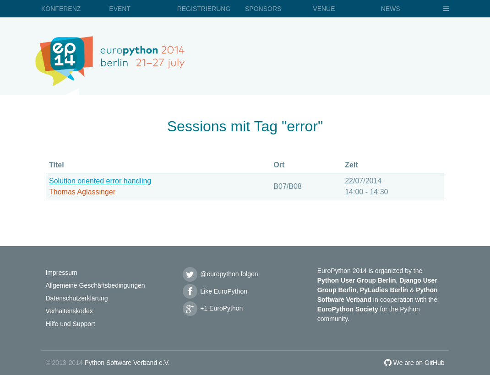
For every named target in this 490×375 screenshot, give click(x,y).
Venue (324, 8)
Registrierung (204, 8)
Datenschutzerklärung (76, 298)
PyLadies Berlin (384, 290)
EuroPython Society (347, 309)
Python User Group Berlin (356, 280)
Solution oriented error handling (100, 181)
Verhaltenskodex (69, 311)
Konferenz (61, 8)
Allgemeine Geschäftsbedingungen (95, 285)
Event (120, 8)
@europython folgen (219, 274)
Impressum (61, 272)
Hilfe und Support (70, 323)
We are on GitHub (414, 362)
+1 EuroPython (212, 308)
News (390, 8)
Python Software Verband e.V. (126, 362)
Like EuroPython (214, 291)
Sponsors (263, 8)
